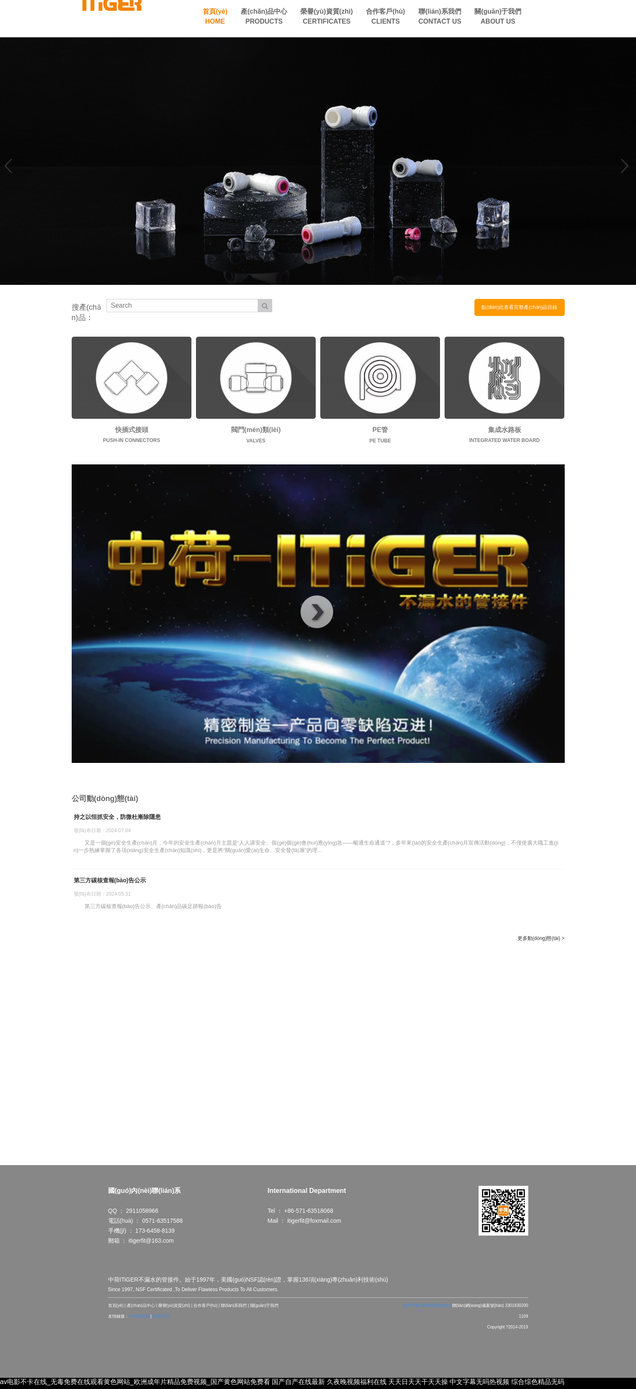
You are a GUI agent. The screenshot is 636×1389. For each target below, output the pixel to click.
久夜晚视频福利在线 (357, 1384)
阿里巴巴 (161, 1318)
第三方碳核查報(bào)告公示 (110, 880)
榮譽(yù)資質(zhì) (174, 1308)
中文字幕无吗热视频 (479, 1384)
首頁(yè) (115, 1308)
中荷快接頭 (139, 1318)
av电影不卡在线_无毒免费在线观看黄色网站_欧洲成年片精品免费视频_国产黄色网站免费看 (135, 1384)
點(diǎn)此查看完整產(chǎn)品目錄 (519, 307)
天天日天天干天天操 (418, 1384)
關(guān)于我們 (264, 1308)
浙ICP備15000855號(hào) (427, 1308)
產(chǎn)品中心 (141, 1308)
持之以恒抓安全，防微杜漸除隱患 (117, 817)
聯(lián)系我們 (234, 1308)
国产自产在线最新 (298, 1384)
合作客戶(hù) (205, 1308)
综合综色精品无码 (537, 1384)
